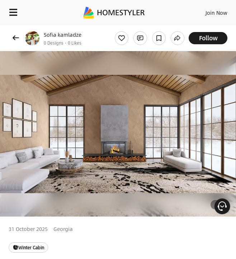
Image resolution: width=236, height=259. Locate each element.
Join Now (216, 13)
